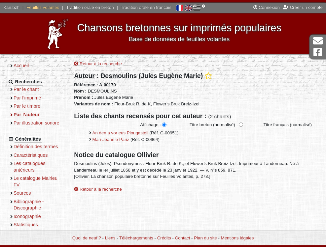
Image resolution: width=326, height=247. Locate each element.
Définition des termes (36, 146)
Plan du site (205, 237)
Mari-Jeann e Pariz (110, 139)
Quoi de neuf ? (86, 237)
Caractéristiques (31, 155)
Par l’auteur (27, 114)
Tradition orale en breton (90, 7)
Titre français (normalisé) (287, 124)
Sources (22, 193)
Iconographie (27, 216)
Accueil (21, 65)
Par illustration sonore (36, 122)
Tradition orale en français (146, 7)
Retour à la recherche (98, 63)
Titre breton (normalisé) (212, 124)
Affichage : (150, 124)
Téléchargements (136, 237)
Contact (182, 237)
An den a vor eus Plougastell (120, 132)
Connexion (266, 7)
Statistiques (26, 224)
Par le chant (26, 89)
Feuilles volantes (42, 7)
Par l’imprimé (27, 97)
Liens (110, 237)
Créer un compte (303, 7)
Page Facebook (318, 52)
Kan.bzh (11, 7)
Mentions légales (237, 237)
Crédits (164, 237)
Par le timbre (27, 106)
